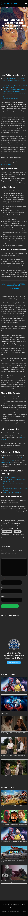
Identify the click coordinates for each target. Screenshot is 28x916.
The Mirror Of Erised (18, 534)
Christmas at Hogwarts (9, 520)
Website (3, 596)
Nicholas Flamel (16, 528)
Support (17, 908)
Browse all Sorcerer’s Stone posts (12, 492)
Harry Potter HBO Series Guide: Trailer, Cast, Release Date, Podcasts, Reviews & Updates (14, 81)
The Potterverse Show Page (10, 98)
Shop (11, 908)
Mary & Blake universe (7, 462)
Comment (4, 557)
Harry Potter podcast (16, 523)
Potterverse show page (9, 458)
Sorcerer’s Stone (6, 534)
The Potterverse (6, 537)
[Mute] (22, 43)
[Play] (2, 43)
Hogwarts (4, 526)
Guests (5, 908)
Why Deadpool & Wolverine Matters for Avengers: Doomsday (14, 824)
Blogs (23, 904)
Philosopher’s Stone (7, 531)
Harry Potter (5, 523)
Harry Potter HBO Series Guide (11, 477)
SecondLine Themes (21, 911)
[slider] (25, 44)
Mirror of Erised (6, 528)
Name (3, 579)
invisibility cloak (13, 526)
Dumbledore (21, 520)
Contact (24, 908)
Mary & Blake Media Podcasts (11, 904)
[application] (14, 43)
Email (2, 587)
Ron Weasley (17, 531)
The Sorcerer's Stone (18, 537)
